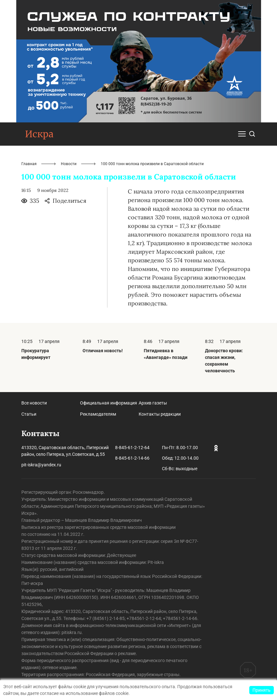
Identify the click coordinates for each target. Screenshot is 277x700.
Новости (69, 164)
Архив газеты (153, 402)
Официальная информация (108, 402)
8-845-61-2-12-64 (132, 447)
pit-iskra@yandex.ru (41, 464)
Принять (261, 690)
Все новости (34, 402)
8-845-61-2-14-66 (132, 458)
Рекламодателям (98, 414)
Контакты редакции (160, 414)
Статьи (28, 414)
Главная (29, 164)
